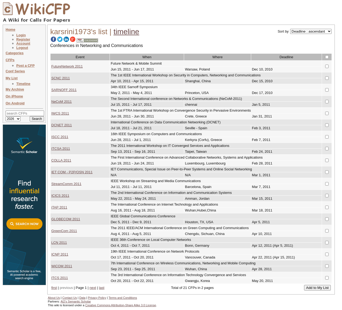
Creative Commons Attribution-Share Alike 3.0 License (120, 305)
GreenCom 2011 (64, 231)
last (101, 288)
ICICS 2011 (60, 196)
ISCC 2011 (59, 137)
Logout (22, 48)
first (54, 288)
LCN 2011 (59, 243)
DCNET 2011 (61, 125)
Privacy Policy (97, 297)
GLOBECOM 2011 (65, 219)
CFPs (10, 60)
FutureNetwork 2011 (67, 66)
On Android (15, 103)
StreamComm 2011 (66, 184)
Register (23, 39)
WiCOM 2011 (61, 266)
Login (21, 35)
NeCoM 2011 (61, 102)
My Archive (15, 89)
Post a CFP (25, 66)
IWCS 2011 (60, 113)
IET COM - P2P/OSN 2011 (71, 172)
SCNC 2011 (60, 78)
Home (10, 30)
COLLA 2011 (61, 160)
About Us (54, 297)
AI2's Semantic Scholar (76, 301)
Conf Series (15, 71)
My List (12, 78)
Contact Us (69, 297)
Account (23, 43)
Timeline (23, 84)
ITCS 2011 (59, 278)
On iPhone (14, 96)
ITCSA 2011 (60, 149)
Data (82, 297)
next (93, 288)
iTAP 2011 (59, 207)
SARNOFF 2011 (64, 90)
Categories (15, 53)
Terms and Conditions (122, 297)
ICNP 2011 (59, 254)
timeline (126, 32)
